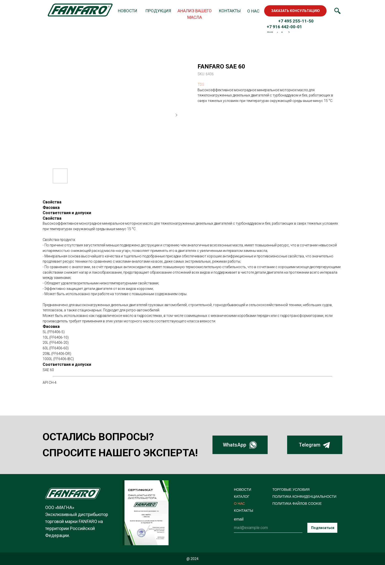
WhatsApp (234, 445)
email (238, 519)
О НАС (239, 504)
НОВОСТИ (242, 490)
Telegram (309, 445)
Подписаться (322, 528)
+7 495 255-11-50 (296, 20)
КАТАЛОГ (241, 497)
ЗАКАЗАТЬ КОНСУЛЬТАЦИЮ (295, 11)
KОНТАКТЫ (243, 511)
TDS (200, 84)
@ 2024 (192, 559)
